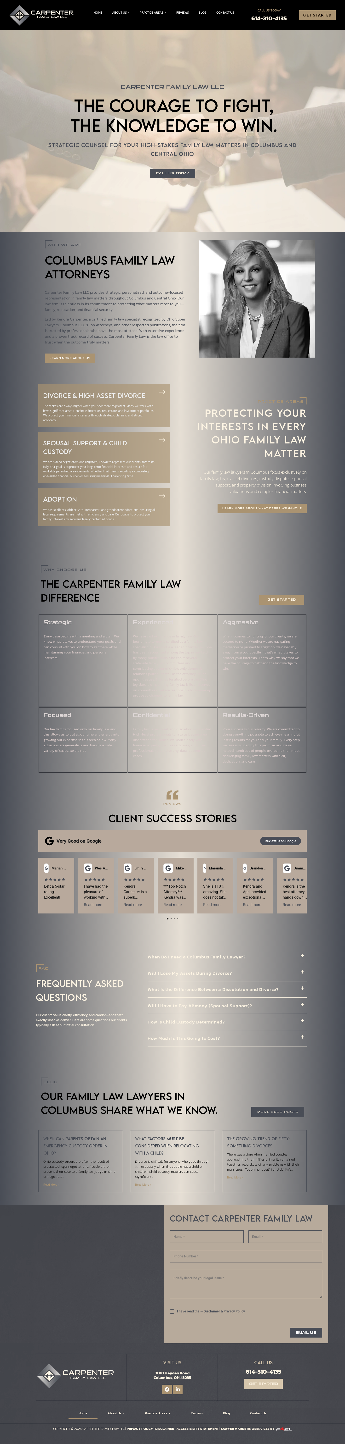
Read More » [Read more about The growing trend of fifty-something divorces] (235, 1177)
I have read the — (211, 1311)
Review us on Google (280, 841)
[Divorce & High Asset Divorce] (162, 392)
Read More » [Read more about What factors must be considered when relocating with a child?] (143, 1184)
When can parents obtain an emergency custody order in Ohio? (75, 1146)
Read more (120, 904)
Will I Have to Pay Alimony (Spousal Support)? (200, 1005)
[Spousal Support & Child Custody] (162, 440)
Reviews (182, 12)
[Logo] (43, 15)
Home (98, 12)
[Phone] (246, 1256)
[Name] (207, 1236)
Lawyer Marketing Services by (256, 1428)
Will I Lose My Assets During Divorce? (190, 973)
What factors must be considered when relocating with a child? (167, 1146)
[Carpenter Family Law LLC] (87, 1272)
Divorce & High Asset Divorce (94, 395)
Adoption (60, 499)
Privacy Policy (234, 1311)
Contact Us (225, 12)
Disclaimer (164, 1428)
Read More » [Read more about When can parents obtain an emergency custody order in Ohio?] (51, 1184)
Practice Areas (153, 12)
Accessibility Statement (197, 1428)
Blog (202, 12)
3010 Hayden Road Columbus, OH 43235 (172, 1375)
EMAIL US (306, 1333)
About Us (121, 12)
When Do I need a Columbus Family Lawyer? (197, 956)
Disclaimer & (213, 1311)
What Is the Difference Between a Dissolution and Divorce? (213, 989)
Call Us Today (269, 10)
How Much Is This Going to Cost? (184, 1038)
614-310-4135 (269, 18)
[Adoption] (162, 496)
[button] (227, 957)
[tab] (167, 918)
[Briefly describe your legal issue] (246, 1284)
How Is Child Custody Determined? (186, 1021)
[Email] (285, 1236)
